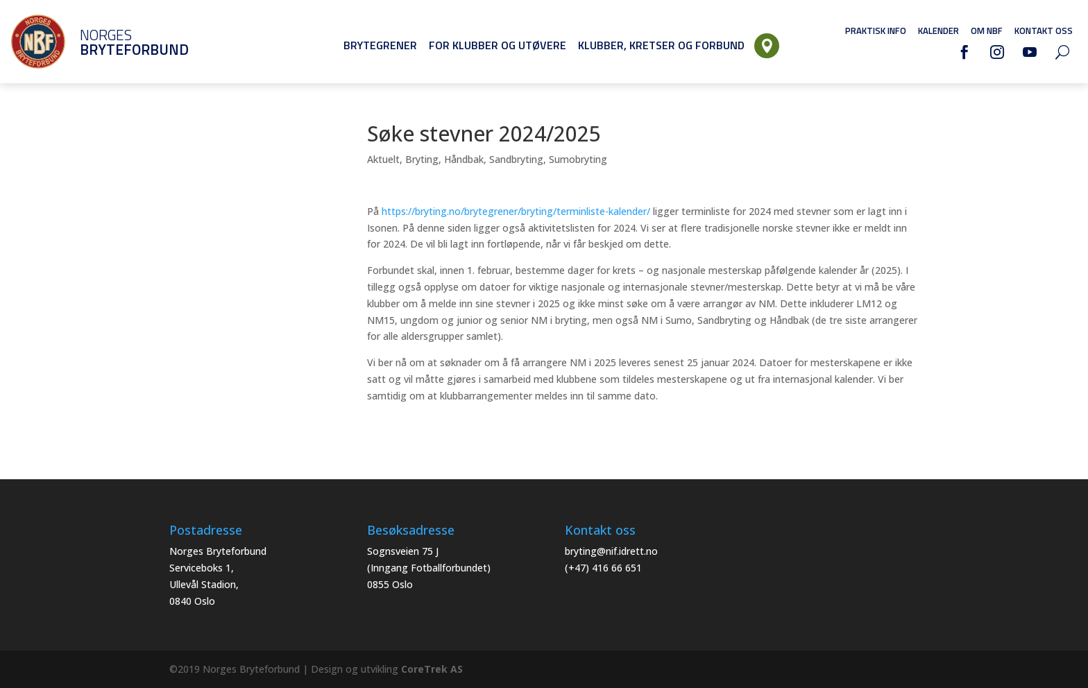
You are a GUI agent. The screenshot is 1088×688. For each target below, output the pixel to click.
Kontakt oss (1043, 30)
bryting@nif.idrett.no (611, 551)
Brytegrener (380, 45)
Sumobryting (578, 159)
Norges (114, 42)
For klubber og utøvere (497, 45)
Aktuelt (383, 159)
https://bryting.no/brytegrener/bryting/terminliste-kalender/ (514, 211)
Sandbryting (516, 159)
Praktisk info (875, 30)
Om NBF (987, 30)
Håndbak (464, 159)
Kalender (938, 30)
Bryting (422, 159)
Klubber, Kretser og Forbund (661, 45)
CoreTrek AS (432, 669)
